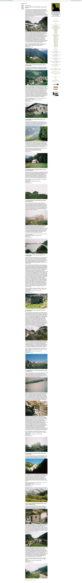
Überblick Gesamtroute (56, 35)
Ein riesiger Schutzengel (56, 28)
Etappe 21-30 (56, 42)
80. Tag (56, 60)
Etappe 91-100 (10, 0)
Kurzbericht (55, 32)
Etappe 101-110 (56, 38)
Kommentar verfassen (33, 580)
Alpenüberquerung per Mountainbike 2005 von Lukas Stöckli (56, 73)
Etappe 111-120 (56, 39)
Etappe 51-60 (56, 44)
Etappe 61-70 (56, 29)
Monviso (56, 34)
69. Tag (56, 57)
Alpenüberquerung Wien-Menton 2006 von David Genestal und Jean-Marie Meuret (56, 69)
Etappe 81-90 (56, 46)
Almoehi (6, 0)
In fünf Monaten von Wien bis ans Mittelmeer (55, 14)
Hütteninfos (55, 54)
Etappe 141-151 (56, 41)
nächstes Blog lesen (77, 0)
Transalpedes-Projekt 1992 (55, 71)
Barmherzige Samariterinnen (56, 26)
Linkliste (56, 33)
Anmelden (72, 0)
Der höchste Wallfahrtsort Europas (56, 27)
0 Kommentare (27, 580)
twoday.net (3, 0)
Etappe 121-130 (56, 40)
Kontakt (56, 31)
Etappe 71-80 (56, 45)
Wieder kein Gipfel (55, 36)
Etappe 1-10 (56, 37)
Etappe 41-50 (56, 43)
